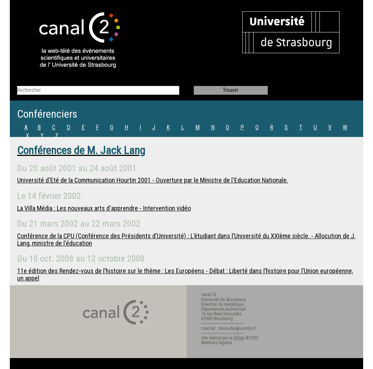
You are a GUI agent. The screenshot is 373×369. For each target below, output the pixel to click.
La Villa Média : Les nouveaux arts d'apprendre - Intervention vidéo (104, 208)
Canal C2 (208, 294)
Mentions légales (216, 342)
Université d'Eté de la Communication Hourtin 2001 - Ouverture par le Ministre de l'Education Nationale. (152, 180)
